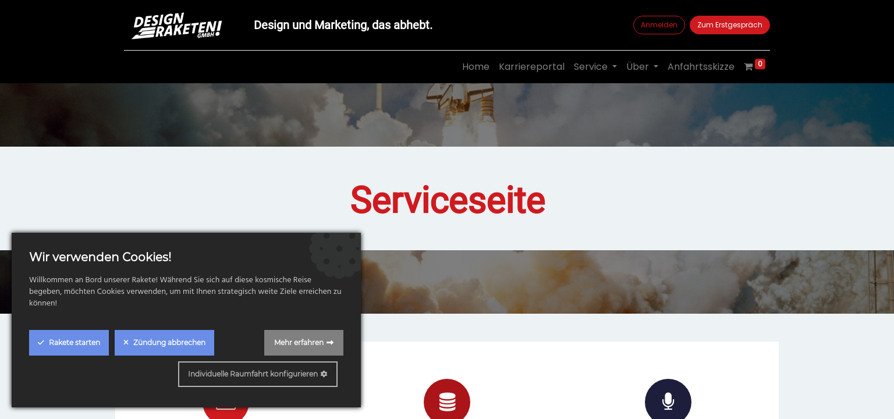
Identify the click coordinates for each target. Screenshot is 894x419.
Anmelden (659, 25)
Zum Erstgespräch (729, 25)
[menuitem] (475, 67)
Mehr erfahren (299, 342)
